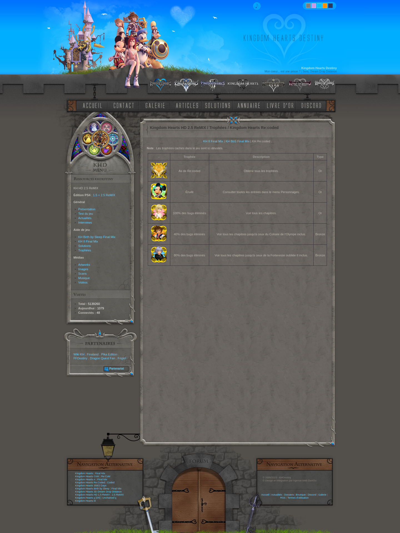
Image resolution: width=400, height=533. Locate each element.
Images (83, 269)
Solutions (84, 245)
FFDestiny (81, 358)
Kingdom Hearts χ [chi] (88, 497)
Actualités (85, 218)
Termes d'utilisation (298, 497)
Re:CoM (105, 476)
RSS (283, 497)
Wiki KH (79, 354)
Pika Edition (109, 354)
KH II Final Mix (88, 241)
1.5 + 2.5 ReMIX (104, 195)
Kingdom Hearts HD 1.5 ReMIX (92, 494)
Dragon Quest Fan (102, 358)
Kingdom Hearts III (85, 500)
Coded (110, 482)
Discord (312, 494)
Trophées (84, 250)
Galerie (322, 494)
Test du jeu (85, 213)
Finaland (93, 354)
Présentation (87, 209)
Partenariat (116, 368)
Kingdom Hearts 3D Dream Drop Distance (98, 491)
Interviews (85, 222)
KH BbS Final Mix (237, 141)
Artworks (84, 264)
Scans (82, 273)
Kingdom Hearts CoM (87, 476)
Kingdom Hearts (84, 473)
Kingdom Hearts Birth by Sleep (92, 488)
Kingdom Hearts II (85, 479)
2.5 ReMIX (118, 494)
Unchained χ (109, 497)
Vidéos (83, 282)
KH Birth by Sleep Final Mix (97, 237)
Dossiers (289, 494)
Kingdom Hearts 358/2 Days (91, 485)
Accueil (265, 494)
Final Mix (100, 473)
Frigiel (122, 358)
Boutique (301, 494)
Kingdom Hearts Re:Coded (90, 482)
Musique (84, 278)
